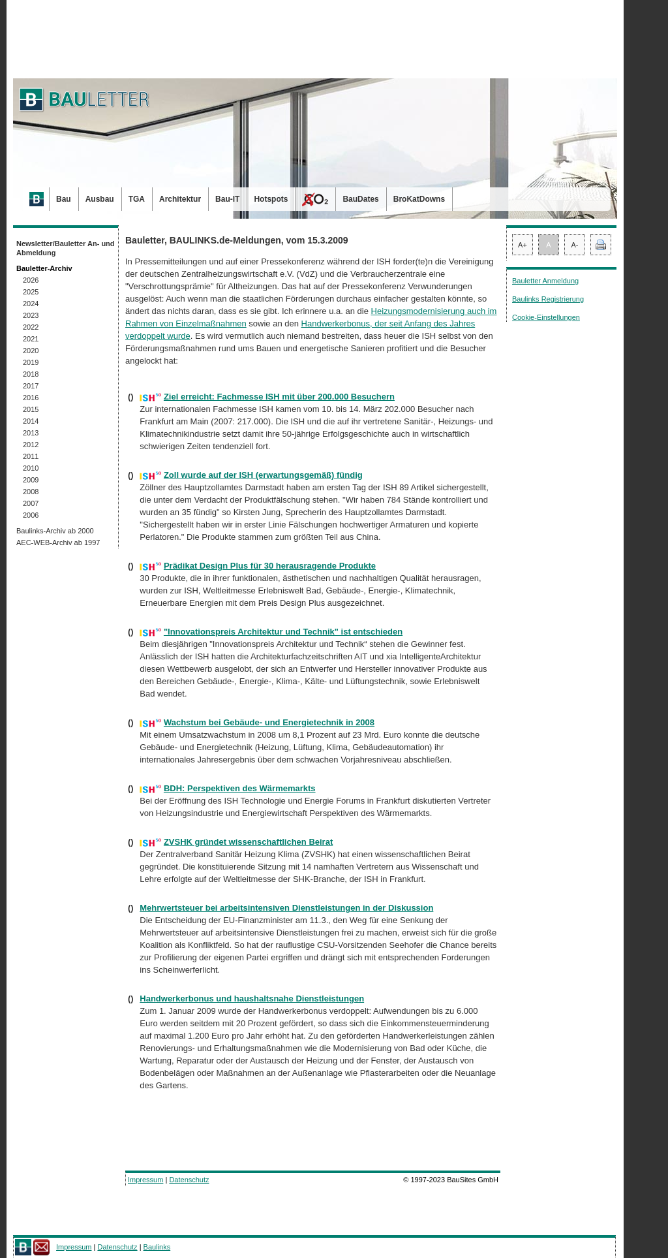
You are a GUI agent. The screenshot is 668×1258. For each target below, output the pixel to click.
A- (575, 245)
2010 (30, 468)
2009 (30, 480)
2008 (30, 491)
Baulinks (157, 1247)
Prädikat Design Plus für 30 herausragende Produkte (270, 566)
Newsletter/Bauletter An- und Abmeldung (65, 248)
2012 (30, 444)
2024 (30, 303)
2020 (30, 350)
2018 (30, 374)
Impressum (145, 1180)
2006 (30, 515)
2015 (30, 409)
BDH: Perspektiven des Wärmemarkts (240, 788)
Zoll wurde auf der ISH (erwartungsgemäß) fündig (263, 475)
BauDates (360, 199)
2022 (30, 327)
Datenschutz (189, 1180)
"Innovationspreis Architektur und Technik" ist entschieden (283, 632)
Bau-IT (227, 199)
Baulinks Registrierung (548, 299)
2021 (30, 339)
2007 (30, 503)
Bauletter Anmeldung (545, 281)
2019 (30, 362)
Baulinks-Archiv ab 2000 (55, 531)
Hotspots (271, 199)
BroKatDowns (419, 199)
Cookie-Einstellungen (546, 317)
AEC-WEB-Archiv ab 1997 (58, 542)
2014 (30, 421)
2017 (30, 386)
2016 (30, 397)
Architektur (180, 199)
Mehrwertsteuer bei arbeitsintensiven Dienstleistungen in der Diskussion (286, 908)
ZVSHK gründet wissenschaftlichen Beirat (248, 842)
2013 (30, 433)
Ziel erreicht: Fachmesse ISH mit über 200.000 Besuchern (279, 396)
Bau (63, 199)
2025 (30, 292)
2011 (30, 456)
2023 (30, 315)
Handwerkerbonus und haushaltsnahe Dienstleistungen (252, 998)
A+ (522, 245)
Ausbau (99, 199)
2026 (30, 280)
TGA (137, 199)
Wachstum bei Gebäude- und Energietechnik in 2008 (269, 722)
